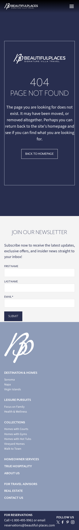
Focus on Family (14, 407)
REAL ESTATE (13, 491)
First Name (11, 266)
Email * (8, 296)
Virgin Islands (12, 390)
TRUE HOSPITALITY (18, 466)
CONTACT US (13, 498)
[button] (71, 6)
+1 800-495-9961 (22, 520)
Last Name (11, 281)
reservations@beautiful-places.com (29, 525)
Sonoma (9, 380)
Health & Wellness (15, 412)
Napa (7, 385)
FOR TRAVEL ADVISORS (20, 484)
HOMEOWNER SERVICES (21, 459)
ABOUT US (12, 473)
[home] (21, 6)
